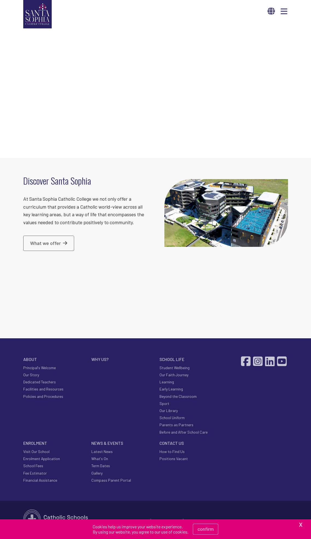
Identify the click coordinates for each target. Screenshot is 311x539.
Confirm (205, 529)
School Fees (33, 466)
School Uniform (172, 418)
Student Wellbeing (174, 368)
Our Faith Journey (173, 375)
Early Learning (171, 389)
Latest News (102, 452)
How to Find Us (172, 452)
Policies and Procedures (43, 397)
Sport (164, 404)
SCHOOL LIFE (171, 359)
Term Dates (100, 466)
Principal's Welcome (39, 368)
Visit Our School (36, 452)
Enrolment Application (41, 459)
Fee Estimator (35, 473)
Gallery (97, 473)
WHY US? (100, 359)
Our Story (31, 375)
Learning (166, 382)
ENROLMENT (35, 443)
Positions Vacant (173, 459)
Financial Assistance (40, 480)
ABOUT (30, 359)
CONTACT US (171, 443)
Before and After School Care (183, 432)
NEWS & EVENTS (107, 443)
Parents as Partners (176, 425)
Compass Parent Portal (111, 480)
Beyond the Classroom (178, 397)
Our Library (168, 411)
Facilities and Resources (43, 389)
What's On (99, 459)
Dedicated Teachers (39, 382)
